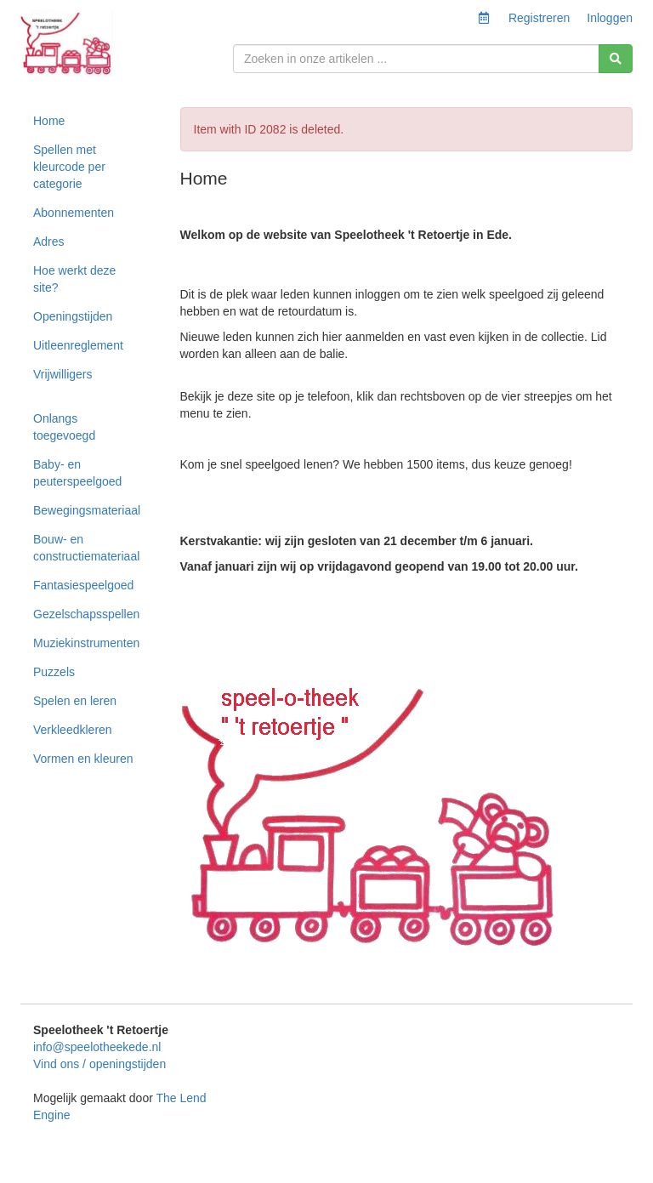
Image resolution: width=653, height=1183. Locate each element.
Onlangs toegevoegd (64, 427)
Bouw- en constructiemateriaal (86, 547)
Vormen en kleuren (83, 758)
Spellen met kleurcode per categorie (69, 167)
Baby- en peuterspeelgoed (77, 473)
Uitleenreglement (78, 345)
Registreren (539, 18)
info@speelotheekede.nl (97, 1047)
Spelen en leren (74, 701)
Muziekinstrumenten (86, 643)
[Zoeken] (616, 58)
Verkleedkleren (72, 730)
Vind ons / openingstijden (99, 1064)
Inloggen (610, 18)
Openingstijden (72, 316)
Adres (49, 241)
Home (49, 121)
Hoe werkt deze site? (74, 279)
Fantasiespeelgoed (83, 585)
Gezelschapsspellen (86, 614)
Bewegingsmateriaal (86, 510)
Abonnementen (73, 212)
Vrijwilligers (63, 374)
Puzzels (54, 672)
